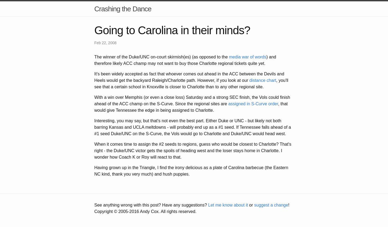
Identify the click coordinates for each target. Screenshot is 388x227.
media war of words (247, 57)
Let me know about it (228, 205)
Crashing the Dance (122, 9)
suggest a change (271, 205)
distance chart (262, 80)
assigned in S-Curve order (253, 104)
